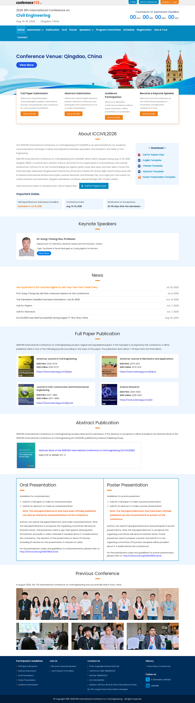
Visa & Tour (161, 29)
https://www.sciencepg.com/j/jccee (55, 403)
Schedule (128, 29)
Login (175, 2)
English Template (152, 160)
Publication (52, 29)
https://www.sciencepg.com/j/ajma (138, 371)
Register (165, 2)
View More (44, 253)
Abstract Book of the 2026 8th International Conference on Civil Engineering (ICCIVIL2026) (87, 450)
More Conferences (148, 2)
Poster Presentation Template (159, 177)
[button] (93, 84)
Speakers (86, 29)
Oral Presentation (26, 675)
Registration (144, 29)
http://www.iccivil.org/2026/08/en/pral (142, 555)
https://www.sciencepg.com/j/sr (136, 399)
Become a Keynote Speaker (63, 666)
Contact (22, 37)
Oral (64, 29)
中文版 (132, 2)
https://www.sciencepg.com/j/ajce (54, 371)
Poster (73, 29)
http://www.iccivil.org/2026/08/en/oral (39, 551)
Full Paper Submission (27, 666)
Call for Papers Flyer (153, 154)
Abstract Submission (27, 671)
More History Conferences (159, 666)
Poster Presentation (26, 680)
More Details (29, 113)
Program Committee (108, 29)
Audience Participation (28, 684)
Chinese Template (152, 165)
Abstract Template (153, 171)
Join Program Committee (62, 671)
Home (21, 29)
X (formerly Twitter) (158, 679)
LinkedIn (152, 685)
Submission (35, 29)
